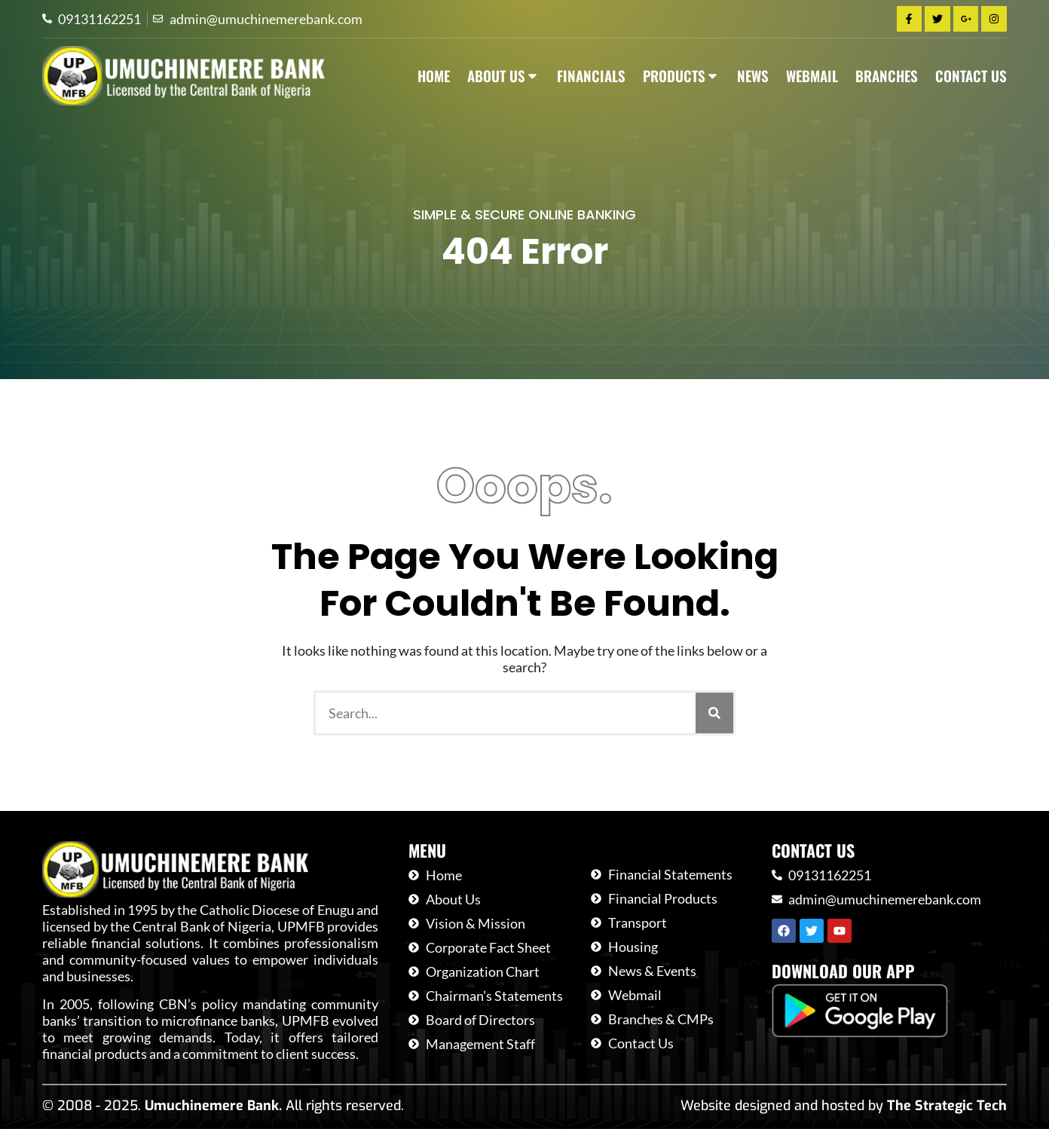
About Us (503, 76)
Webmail (812, 76)
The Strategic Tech (947, 1106)
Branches (886, 76)
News (753, 76)
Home (433, 76)
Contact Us (971, 76)
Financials (591, 76)
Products (681, 76)
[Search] (714, 713)
